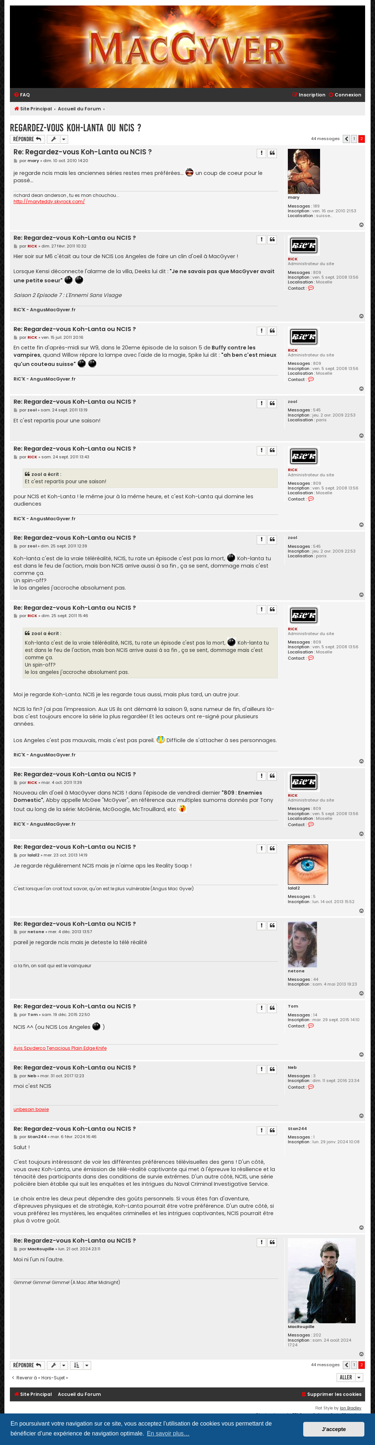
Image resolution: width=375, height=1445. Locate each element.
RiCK (293, 259)
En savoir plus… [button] (168, 1433)
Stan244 (297, 1128)
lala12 (294, 888)
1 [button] (354, 139)
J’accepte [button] (334, 1429)
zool (292, 401)
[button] (346, 139)
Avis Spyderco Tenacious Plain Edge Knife (60, 1048)
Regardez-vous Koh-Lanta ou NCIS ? (75, 127)
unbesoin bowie (31, 1109)
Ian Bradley (350, 1408)
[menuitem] (22, 95)
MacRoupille (301, 1326)
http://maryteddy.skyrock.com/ (49, 202)
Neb (292, 1067)
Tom (293, 1006)
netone (296, 971)
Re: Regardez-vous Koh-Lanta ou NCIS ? (83, 152)
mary (294, 197)
